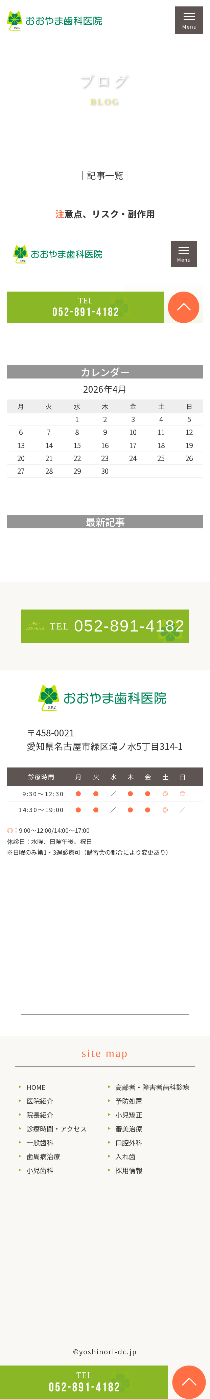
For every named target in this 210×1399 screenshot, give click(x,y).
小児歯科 (39, 1170)
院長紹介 (39, 1115)
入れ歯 (125, 1156)
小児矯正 (128, 1115)
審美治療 (128, 1128)
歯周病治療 (43, 1156)
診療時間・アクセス (56, 1128)
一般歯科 (39, 1142)
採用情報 (128, 1170)
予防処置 (128, 1101)
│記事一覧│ (105, 175)
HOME (36, 1087)
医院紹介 (39, 1101)
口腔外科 (128, 1142)
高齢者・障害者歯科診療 (152, 1087)
